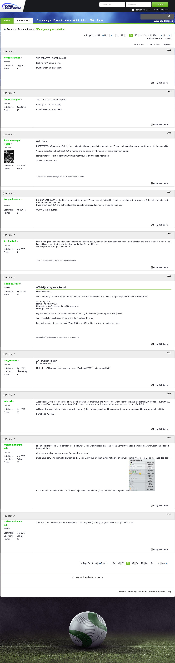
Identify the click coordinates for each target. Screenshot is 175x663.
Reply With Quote (159, 82)
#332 (169, 91)
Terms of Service (157, 591)
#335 (169, 233)
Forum (7, 20)
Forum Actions (61, 20)
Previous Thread (81, 577)
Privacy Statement (137, 591)
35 (136, 35)
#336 (169, 276)
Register (165, 10)
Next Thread (95, 577)
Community (43, 20)
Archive (122, 591)
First (105, 35)
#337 (169, 353)
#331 (169, 50)
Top (169, 591)
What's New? (23, 20)
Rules (100, 20)
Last (167, 35)
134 (154, 35)
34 (131, 35)
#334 (169, 192)
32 (122, 35)
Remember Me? (142, 10)
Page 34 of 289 (93, 35)
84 (149, 35)
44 (145, 35)
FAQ (92, 20)
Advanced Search (163, 21)
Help (156, 10)
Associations (25, 29)
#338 (169, 394)
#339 (169, 438)
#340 (169, 514)
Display (166, 44)
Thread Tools (152, 44)
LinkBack (138, 44)
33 (126, 35)
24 (117, 35)
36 (140, 35)
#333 (169, 133)
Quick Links (79, 20)
